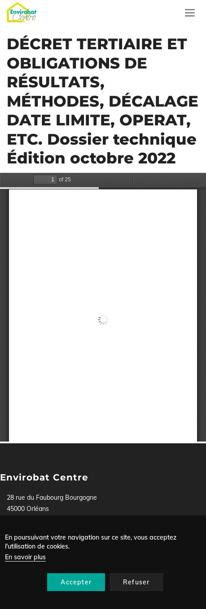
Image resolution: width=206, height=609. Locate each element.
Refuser (136, 582)
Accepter (76, 582)
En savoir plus (25, 557)
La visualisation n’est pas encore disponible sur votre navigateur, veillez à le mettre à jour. (103, 307)
